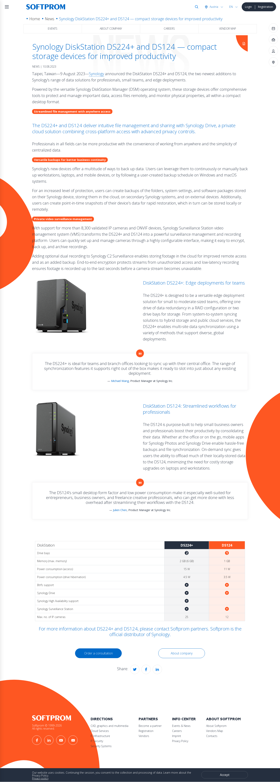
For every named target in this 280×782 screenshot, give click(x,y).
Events (52, 28)
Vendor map (227, 28)
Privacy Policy (180, 741)
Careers (169, 28)
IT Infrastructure (100, 736)
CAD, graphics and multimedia (109, 726)
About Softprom (223, 719)
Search (196, 7)
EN (231, 7)
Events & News (181, 726)
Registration (265, 7)
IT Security (97, 741)
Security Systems (101, 746)
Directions (102, 719)
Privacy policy (40, 778)
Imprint (176, 736)
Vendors (144, 736)
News (49, 18)
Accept (224, 775)
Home (34, 18)
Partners (148, 719)
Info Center (184, 719)
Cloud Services (100, 731)
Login (248, 7)
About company (111, 28)
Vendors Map (214, 731)
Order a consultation (98, 653)
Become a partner (150, 726)
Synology (96, 73)
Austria (213, 7)
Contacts (211, 736)
